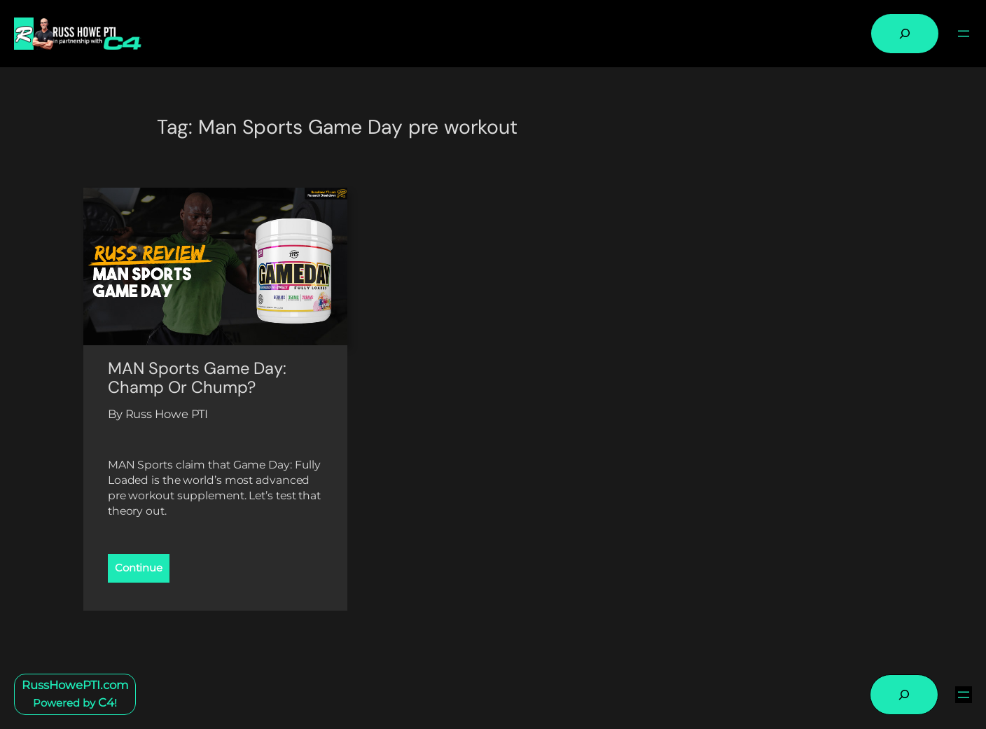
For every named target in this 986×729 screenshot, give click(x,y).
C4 (106, 702)
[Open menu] (963, 33)
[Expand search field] (904, 33)
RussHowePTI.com (75, 685)
